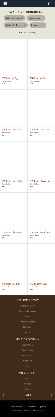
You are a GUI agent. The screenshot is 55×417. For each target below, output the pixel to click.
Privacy (27, 411)
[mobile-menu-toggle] (5, 3)
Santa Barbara (27, 350)
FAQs (27, 332)
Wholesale (27, 361)
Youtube (27, 384)
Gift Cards (27, 327)
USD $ (28, 395)
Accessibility (16, 411)
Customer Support (27, 306)
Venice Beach (27, 355)
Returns (27, 316)
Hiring (27, 366)
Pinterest (27, 389)
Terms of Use (39, 411)
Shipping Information (27, 311)
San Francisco (27, 345)
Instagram (27, 378)
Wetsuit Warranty (27, 322)
